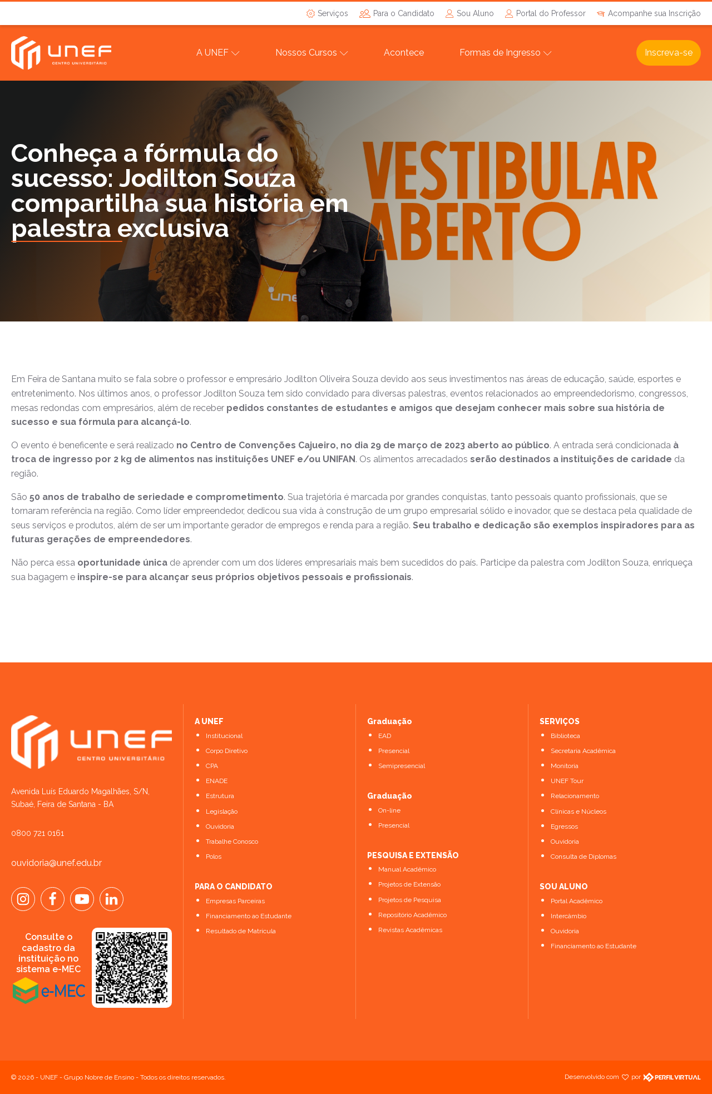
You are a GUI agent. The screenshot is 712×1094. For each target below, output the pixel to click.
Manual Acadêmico (407, 869)
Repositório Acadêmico (412, 915)
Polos (213, 856)
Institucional (224, 736)
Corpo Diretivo (227, 751)
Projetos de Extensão (409, 884)
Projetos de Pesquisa (409, 900)
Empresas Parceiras (235, 901)
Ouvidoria (220, 826)
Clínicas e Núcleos (578, 811)
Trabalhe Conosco (232, 841)
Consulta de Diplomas (583, 856)
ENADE (217, 781)
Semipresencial (401, 766)
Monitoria (564, 766)
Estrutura (220, 796)
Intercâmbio (568, 916)
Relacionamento (575, 796)
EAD (384, 736)
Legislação (222, 811)
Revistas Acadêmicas (410, 930)
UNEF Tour (567, 781)
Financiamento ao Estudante (248, 916)
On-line (389, 810)
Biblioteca (565, 736)
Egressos (564, 826)
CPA (212, 766)
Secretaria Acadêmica (583, 751)
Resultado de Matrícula (241, 931)
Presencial (393, 751)
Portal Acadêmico (576, 901)
